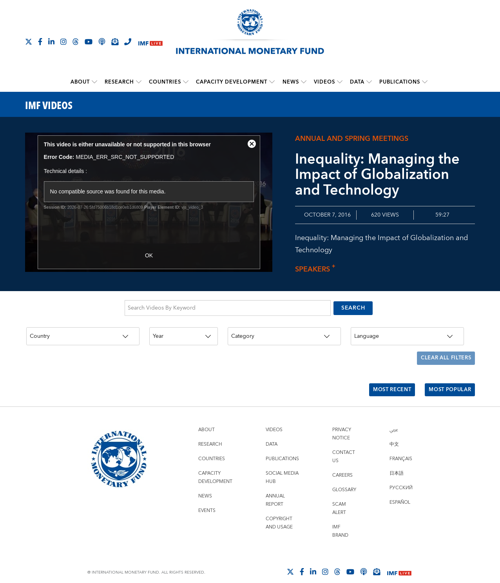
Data (357, 81)
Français (400, 448)
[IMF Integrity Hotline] (127, 41)
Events (207, 500)
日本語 (396, 462)
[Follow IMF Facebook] (40, 41)
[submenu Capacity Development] (272, 81)
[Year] (183, 334)
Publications (399, 81)
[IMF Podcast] (101, 41)
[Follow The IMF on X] (28, 41)
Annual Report (275, 489)
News (290, 81)
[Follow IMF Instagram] (63, 41)
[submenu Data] (368, 81)
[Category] (284, 334)
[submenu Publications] (424, 81)
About (80, 81)
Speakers (317, 269)
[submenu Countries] (185, 81)
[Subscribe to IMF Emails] (114, 41)
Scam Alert (339, 497)
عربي (393, 419)
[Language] (407, 334)
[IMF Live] (150, 42)
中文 (394, 433)
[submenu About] (94, 81)
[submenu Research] (138, 81)
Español (399, 491)
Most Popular (447, 381)
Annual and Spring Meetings (351, 139)
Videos (324, 81)
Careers (342, 464)
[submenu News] (303, 81)
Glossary (344, 479)
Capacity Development (231, 81)
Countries (165, 81)
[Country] (83, 334)
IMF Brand (340, 520)
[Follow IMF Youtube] (88, 41)
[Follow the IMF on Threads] (75, 41)
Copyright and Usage (279, 512)
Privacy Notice (341, 423)
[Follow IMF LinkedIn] (51, 41)
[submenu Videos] (339, 81)
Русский (401, 477)
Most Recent (385, 381)
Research (119, 81)
